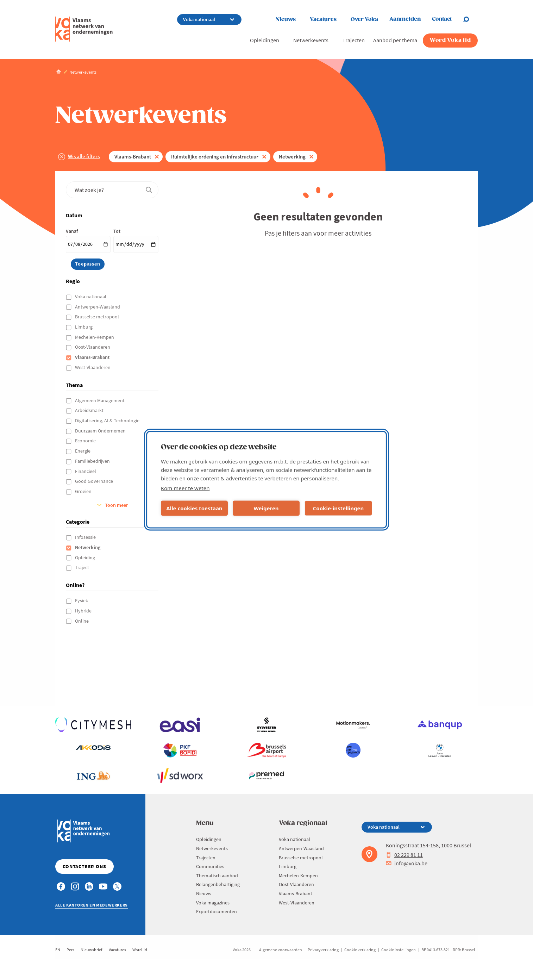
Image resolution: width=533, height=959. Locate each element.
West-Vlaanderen (93, 367)
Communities (210, 866)
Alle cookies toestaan (194, 508)
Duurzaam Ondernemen (101, 431)
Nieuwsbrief (91, 949)
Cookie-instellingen (338, 508)
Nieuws (286, 19)
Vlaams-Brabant (132, 156)
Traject (82, 567)
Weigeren (265, 508)
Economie (86, 440)
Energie (83, 451)
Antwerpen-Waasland (98, 307)
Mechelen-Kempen (95, 337)
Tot (116, 231)
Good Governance (94, 481)
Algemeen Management (100, 400)
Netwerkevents (310, 40)
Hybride (84, 611)
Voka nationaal (91, 296)
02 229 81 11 (404, 854)
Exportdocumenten (216, 911)
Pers (70, 949)
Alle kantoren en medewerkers (91, 905)
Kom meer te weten (185, 487)
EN (57, 949)
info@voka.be (406, 863)
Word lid (139, 949)
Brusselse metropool (97, 316)
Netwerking (292, 156)
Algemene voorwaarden (280, 949)
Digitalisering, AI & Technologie (107, 420)
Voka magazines (213, 902)
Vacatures (323, 19)
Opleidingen (264, 40)
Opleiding (85, 557)
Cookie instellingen (398, 949)
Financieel (86, 471)
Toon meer (116, 505)
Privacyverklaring (323, 949)
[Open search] (470, 19)
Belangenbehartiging (218, 884)
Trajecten (354, 40)
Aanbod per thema (395, 40)
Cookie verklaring (360, 949)
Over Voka (364, 19)
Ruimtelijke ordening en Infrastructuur (214, 156)
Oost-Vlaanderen (93, 347)
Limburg (84, 327)
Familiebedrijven (93, 461)
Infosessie (86, 537)
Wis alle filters (84, 156)
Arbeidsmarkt (90, 410)
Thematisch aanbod (217, 875)
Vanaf (72, 231)
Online (82, 621)
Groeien (84, 491)
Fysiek (82, 600)
